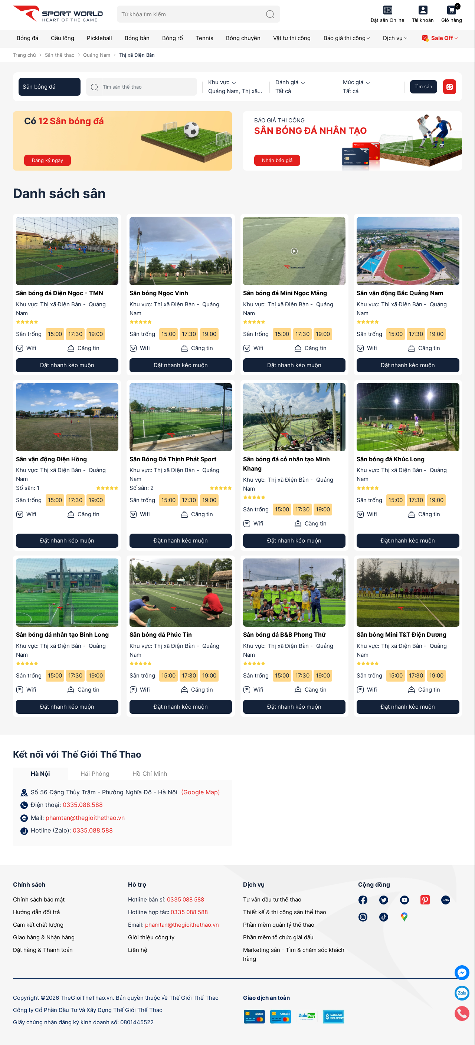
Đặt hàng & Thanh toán (43, 949)
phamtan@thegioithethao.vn (85, 817)
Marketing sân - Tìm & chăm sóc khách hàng (293, 954)
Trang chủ (24, 55)
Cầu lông (62, 38)
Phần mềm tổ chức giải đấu (278, 937)
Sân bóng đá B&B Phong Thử (284, 634)
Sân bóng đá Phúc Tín (161, 634)
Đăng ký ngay (47, 160)
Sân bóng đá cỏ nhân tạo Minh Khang (286, 463)
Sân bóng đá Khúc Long (391, 459)
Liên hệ (137, 949)
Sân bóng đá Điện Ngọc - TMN (59, 293)
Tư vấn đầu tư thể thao (272, 899)
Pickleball (99, 38)
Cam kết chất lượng (38, 924)
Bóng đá (27, 38)
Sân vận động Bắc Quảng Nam (400, 293)
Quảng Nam (96, 55)
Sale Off (440, 38)
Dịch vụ (395, 38)
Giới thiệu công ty (151, 937)
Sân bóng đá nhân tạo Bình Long (62, 634)
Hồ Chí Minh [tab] (149, 773)
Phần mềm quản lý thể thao (278, 924)
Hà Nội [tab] (40, 773)
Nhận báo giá (277, 160)
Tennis (204, 38)
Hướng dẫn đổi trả (36, 912)
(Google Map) (200, 792)
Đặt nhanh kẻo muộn (67, 365)
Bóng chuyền (243, 38)
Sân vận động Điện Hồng (51, 459)
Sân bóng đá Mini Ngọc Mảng (285, 293)
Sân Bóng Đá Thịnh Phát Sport (173, 459)
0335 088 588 (185, 899)
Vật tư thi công (292, 38)
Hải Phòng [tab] (95, 773)
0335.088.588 (83, 804)
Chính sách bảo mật (39, 899)
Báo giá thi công (347, 38)
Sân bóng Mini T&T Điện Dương (401, 634)
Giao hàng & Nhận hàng (44, 937)
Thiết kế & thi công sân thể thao (284, 912)
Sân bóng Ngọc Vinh (159, 293)
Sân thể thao (60, 55)
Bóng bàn (137, 38)
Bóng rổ (172, 38)
